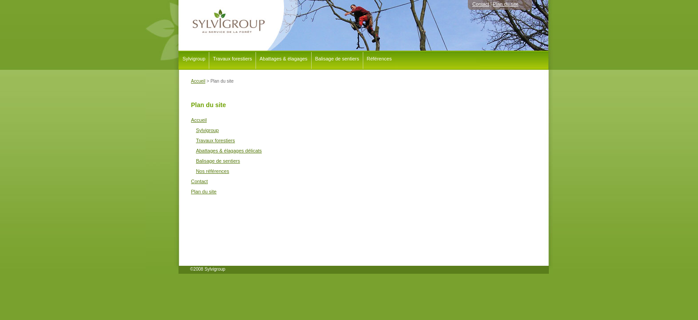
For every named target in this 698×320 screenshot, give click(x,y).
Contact (480, 4)
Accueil (199, 120)
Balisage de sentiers (337, 58)
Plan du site (505, 4)
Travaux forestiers (232, 58)
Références (379, 58)
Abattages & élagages (284, 58)
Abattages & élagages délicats (229, 150)
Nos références (212, 171)
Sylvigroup (194, 58)
